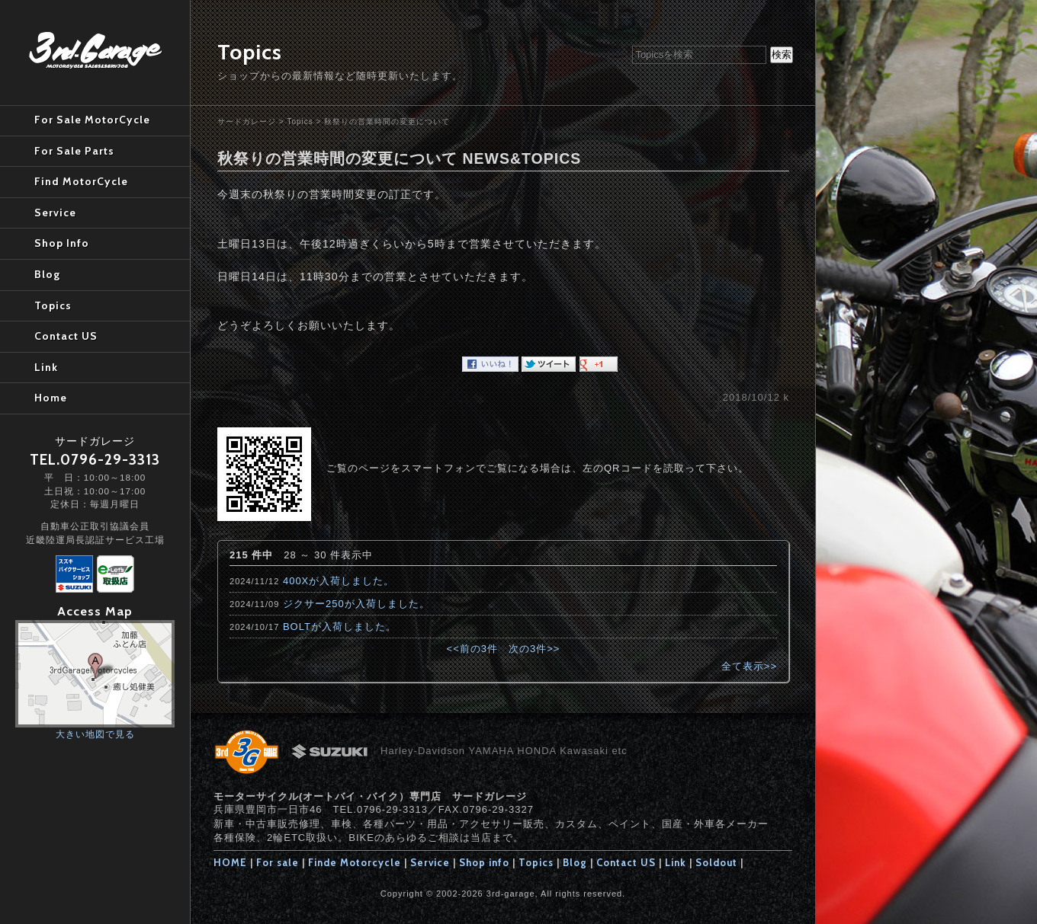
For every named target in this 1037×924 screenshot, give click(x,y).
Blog (575, 862)
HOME (230, 862)
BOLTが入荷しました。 (339, 626)
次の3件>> (534, 648)
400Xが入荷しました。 (338, 581)
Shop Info (61, 243)
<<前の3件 (472, 648)
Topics (300, 121)
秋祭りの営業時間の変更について (387, 121)
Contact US (626, 862)
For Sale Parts (74, 151)
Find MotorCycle (81, 181)
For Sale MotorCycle (92, 119)
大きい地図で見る (95, 734)
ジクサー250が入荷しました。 (356, 603)
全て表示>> (749, 666)
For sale (277, 862)
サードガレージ (246, 121)
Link (675, 862)
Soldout (716, 862)
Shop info (484, 862)
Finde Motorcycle (354, 862)
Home (50, 397)
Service (430, 862)
